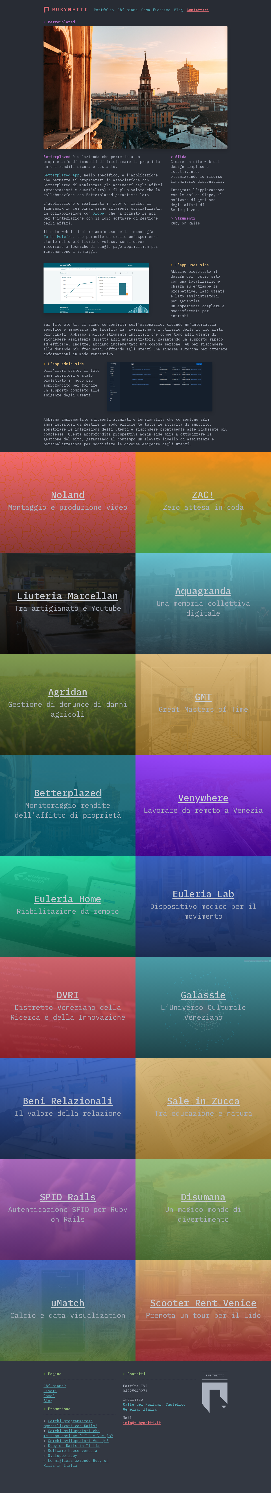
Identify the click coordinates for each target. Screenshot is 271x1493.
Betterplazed (67, 793)
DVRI (68, 995)
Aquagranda (203, 591)
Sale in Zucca (203, 1101)
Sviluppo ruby (62, 1455)
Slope (98, 213)
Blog (178, 10)
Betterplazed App (61, 175)
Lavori (50, 1391)
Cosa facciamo (155, 10)
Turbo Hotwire (58, 236)
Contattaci (198, 10)
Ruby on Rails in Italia (74, 1445)
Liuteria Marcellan (67, 595)
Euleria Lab (203, 894)
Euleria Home (67, 899)
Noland (68, 494)
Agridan (67, 692)
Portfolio (104, 10)
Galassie (203, 995)
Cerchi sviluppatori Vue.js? (78, 1440)
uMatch (68, 1303)
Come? (49, 1396)
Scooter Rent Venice (203, 1303)
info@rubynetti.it (142, 1422)
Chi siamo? (55, 1386)
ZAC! (203, 494)
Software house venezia (72, 1450)
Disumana (203, 1197)
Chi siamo (128, 10)
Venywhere (203, 798)
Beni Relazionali (68, 1101)
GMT (203, 696)
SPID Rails (68, 1197)
